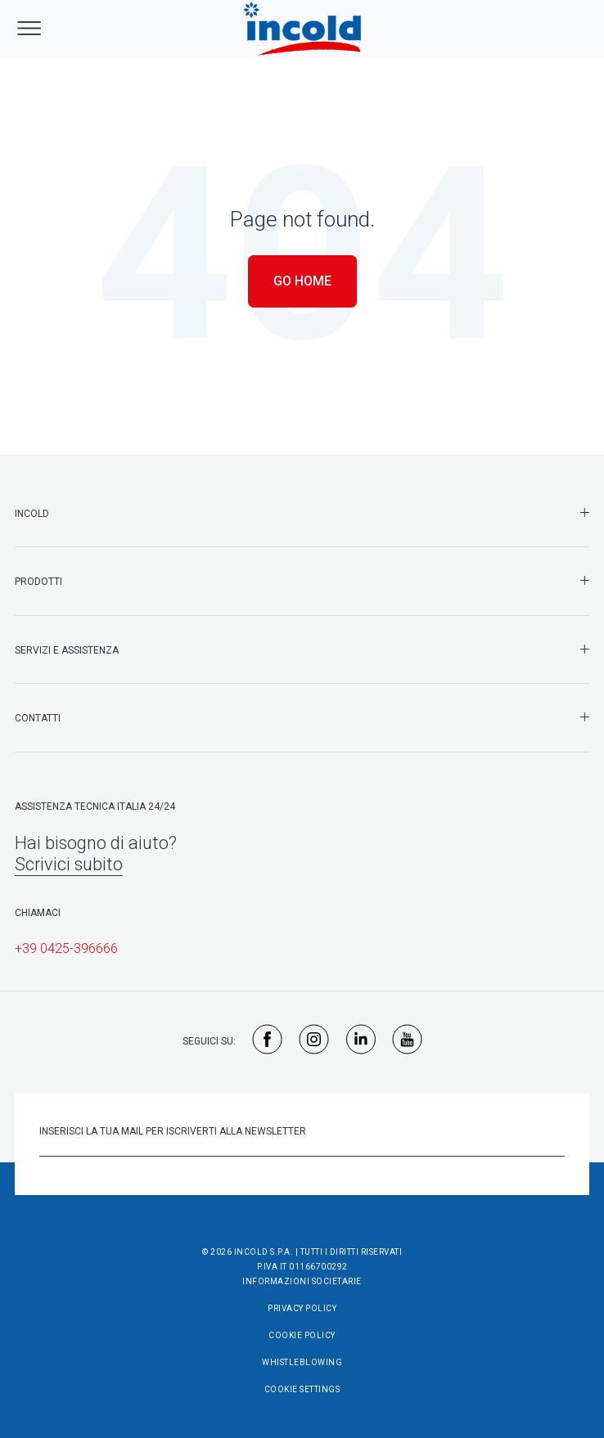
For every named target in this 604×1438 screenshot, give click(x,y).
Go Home (302, 281)
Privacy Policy (302, 1308)
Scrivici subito (69, 864)
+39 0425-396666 (66, 948)
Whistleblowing (302, 1362)
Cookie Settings (302, 1389)
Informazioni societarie (302, 1281)
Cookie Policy (302, 1335)
